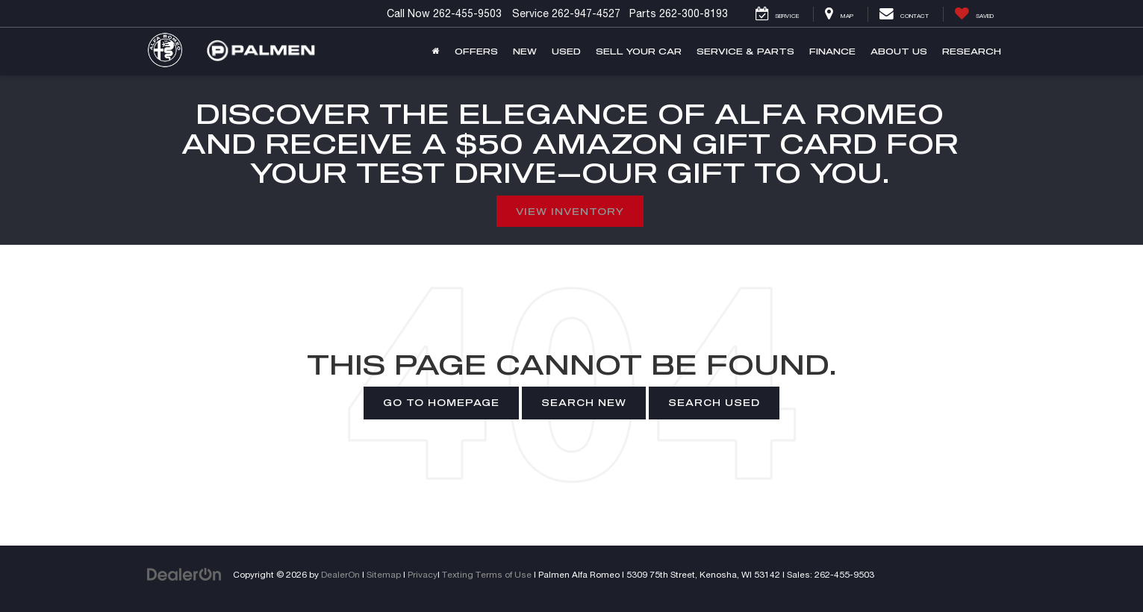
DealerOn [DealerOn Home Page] (340, 574)
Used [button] (566, 51)
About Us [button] (899, 51)
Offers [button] (476, 51)
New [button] (525, 51)
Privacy (422, 574)
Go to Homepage (441, 402)
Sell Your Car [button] (639, 51)
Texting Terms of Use (487, 574)
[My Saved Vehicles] (974, 14)
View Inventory (570, 211)
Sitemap (384, 574)
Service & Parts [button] (745, 51)
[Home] (436, 51)
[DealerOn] (184, 574)
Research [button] (971, 51)
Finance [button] (832, 51)
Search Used (714, 402)
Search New (583, 402)
